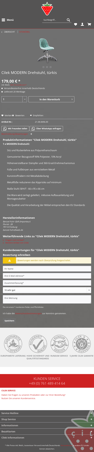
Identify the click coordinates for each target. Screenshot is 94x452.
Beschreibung (8, 134)
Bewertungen (24, 134)
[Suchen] (68, 20)
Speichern (9, 320)
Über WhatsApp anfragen (46, 128)
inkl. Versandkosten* (18, 85)
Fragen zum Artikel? (13, 240)
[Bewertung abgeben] (47, 290)
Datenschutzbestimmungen (28, 313)
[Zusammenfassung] (47, 283)
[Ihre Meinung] (47, 299)
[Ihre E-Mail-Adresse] (47, 276)
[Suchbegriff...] (56, 20)
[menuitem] (7, 20)
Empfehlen (36, 115)
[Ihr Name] (47, 269)
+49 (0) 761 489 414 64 (47, 383)
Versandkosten (67, 445)
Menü (8, 19)
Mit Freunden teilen (15, 128)
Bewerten (18, 115)
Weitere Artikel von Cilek (16, 242)
